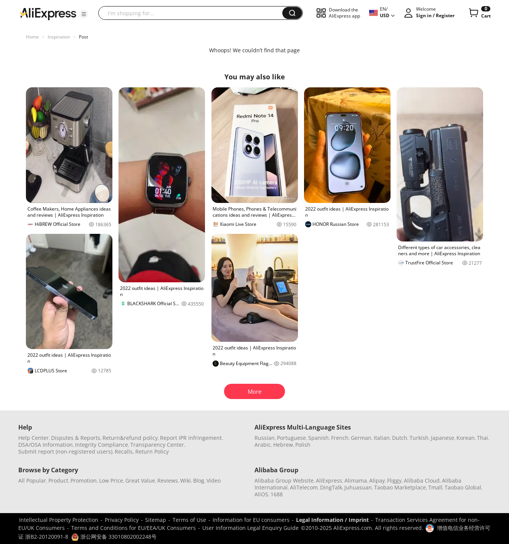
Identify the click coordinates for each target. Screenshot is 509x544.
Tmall (435, 487)
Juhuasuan (358, 487)
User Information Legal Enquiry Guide (250, 527)
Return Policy (152, 451)
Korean (465, 437)
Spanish (318, 437)
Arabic (262, 444)
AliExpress (329, 480)
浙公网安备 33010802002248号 (114, 536)
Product (58, 480)
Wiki (185, 480)
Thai (482, 437)
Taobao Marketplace (400, 487)
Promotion (83, 480)
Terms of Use (189, 519)
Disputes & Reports (75, 437)
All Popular (32, 480)
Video (213, 480)
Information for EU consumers (251, 519)
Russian (264, 437)
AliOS (261, 494)
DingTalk (331, 487)
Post (83, 37)
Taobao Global (463, 487)
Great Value (140, 480)
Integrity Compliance (101, 444)
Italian (382, 437)
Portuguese (291, 437)
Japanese (442, 437)
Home (32, 37)
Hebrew (283, 444)
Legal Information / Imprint (332, 519)
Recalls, (124, 451)
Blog (198, 480)
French (340, 437)
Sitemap (155, 519)
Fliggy (394, 480)
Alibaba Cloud (422, 480)
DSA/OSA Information (45, 444)
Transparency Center (157, 444)
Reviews (167, 480)
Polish (303, 444)
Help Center (33, 437)
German (361, 437)
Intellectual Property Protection (58, 519)
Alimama (355, 480)
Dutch (399, 437)
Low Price (111, 480)
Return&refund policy (130, 437)
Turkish (419, 437)
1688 (277, 494)
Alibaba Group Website (284, 480)
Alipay (377, 480)
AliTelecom (304, 487)
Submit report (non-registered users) (65, 451)
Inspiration (59, 37)
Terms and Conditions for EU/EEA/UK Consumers (133, 527)
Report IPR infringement (191, 437)
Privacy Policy (122, 519)
